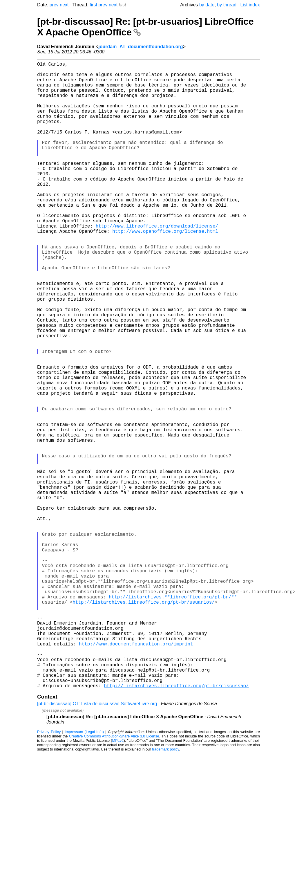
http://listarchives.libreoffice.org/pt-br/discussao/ (176, 825)
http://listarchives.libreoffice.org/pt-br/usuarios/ (144, 722)
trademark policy (165, 888)
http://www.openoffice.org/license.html (165, 269)
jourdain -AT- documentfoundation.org (140, 46)
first (93, 4)
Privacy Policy (49, 871)
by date (206, 4)
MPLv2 (118, 880)
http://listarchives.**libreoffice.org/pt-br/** (173, 716)
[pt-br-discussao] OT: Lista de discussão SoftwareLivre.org (97, 842)
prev (54, 4)
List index (250, 4)
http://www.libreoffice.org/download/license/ (157, 263)
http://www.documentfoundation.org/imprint (136, 774)
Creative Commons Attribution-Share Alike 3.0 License (114, 875)
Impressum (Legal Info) (84, 871)
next (64, 4)
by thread (226, 4)
